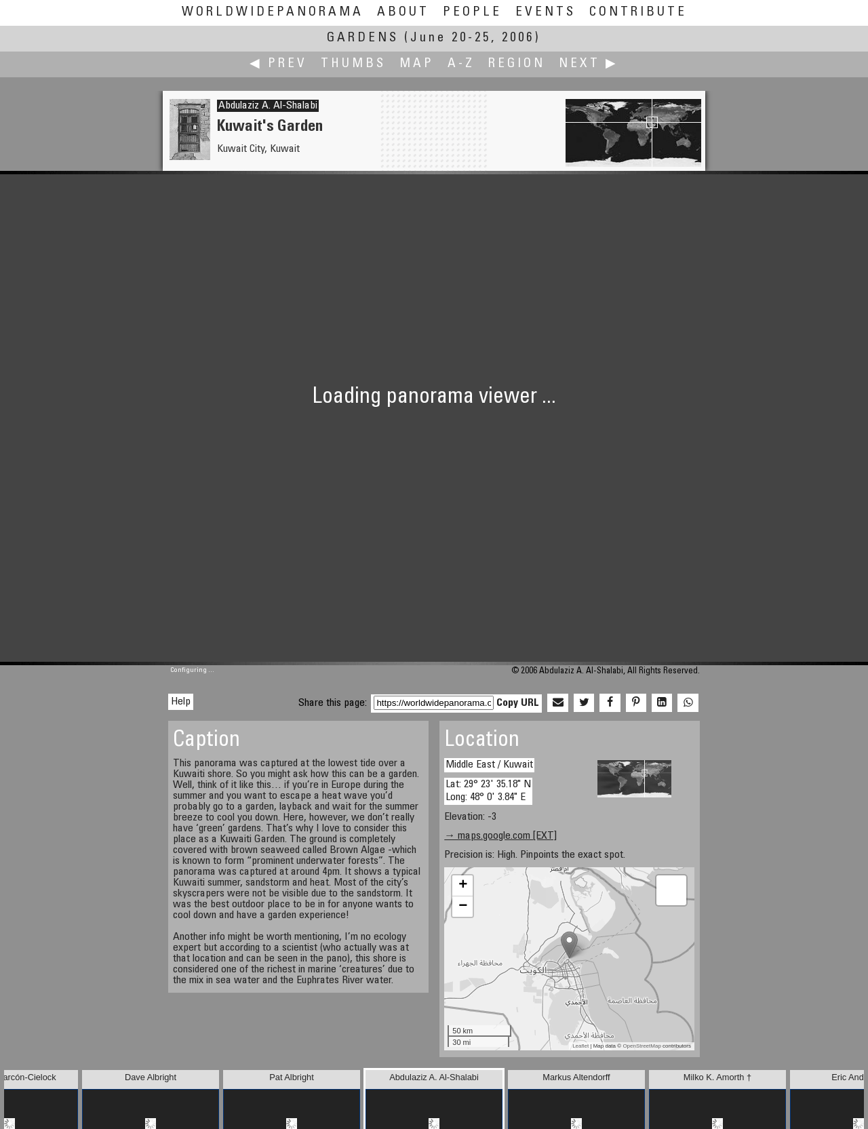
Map (416, 64)
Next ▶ (588, 64)
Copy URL (517, 703)
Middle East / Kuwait (489, 764)
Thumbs (353, 64)
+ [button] (462, 885)
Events (545, 12)
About (403, 12)
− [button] (462, 906)
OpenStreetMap (641, 1046)
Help (181, 701)
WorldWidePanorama (272, 12)
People (472, 12)
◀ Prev (278, 64)
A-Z (461, 64)
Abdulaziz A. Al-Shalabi (267, 105)
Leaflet (580, 1046)
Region (516, 64)
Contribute (638, 12)
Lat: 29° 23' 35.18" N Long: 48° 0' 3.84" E (488, 791)
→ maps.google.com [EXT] (500, 836)
